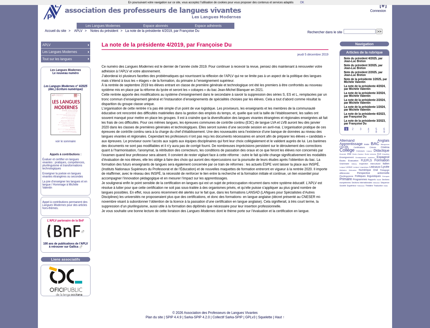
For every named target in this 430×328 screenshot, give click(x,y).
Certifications (359, 147)
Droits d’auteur (358, 154)
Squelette (265, 317)
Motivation (352, 170)
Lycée (385, 166)
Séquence (384, 183)
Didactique (381, 150)
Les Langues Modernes (103, 26)
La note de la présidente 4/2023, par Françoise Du (365, 115)
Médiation (343, 170)
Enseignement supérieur (365, 157)
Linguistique (364, 167)
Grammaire (344, 164)
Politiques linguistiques (368, 176)
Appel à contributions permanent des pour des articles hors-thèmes (64, 205)
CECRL (344, 147)
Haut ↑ (279, 317)
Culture (369, 151)
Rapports (372, 179)
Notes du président (104, 31)
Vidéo (386, 186)
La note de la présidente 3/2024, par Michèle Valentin (365, 94)
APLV (78, 31)
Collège (347, 150)
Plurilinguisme (346, 176)
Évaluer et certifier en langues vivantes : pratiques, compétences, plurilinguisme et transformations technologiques (63, 164)
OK (302, 2)
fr (383, 5)
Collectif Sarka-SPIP (228, 317)
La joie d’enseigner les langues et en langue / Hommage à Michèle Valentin (64, 184)
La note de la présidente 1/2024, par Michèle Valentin (365, 108)
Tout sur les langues (57, 59)
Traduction (378, 186)
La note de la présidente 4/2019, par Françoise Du (162, 31)
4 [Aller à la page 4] (368, 129)
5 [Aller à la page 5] (376, 129)
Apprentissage (351, 144)
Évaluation (353, 160)
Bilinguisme (385, 144)
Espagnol (383, 157)
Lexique (356, 167)
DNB (349, 154)
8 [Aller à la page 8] (376, 131)
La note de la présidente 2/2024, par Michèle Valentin (365, 101)
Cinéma (385, 147)
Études (343, 161)
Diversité (343, 154)
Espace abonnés (155, 26)
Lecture (349, 167)
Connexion (378, 11)
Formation (381, 160)
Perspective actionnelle (373, 173)
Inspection (363, 164)
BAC (375, 143)
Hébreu (354, 164)
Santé (379, 179)
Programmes (360, 179)
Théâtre (369, 185)
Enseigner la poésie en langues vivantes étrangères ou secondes (62, 175)
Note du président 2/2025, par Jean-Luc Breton (363, 74)
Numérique (365, 170)
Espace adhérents (208, 26)
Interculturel (375, 164)
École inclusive (370, 154)
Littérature (375, 167)
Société (343, 186)
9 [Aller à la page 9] (384, 131)
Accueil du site (55, 31)
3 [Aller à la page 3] (360, 129)
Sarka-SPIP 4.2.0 (197, 317)
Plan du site (154, 317)
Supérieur (351, 185)
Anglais (383, 140)
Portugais (385, 176)
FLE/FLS (366, 160)
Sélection (376, 183)
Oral (375, 170)
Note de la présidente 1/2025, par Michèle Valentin (365, 80)
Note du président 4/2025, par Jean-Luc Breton (363, 60)
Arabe (366, 144)
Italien (386, 163)
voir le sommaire (65, 141)
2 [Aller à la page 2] (353, 129)
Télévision (361, 186)
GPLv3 (250, 317)
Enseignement (347, 157)
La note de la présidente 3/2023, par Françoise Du (365, 122)
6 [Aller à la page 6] (384, 129)
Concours (360, 151)
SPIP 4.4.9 (174, 317)
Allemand (347, 140)
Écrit (379, 154)
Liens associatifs (65, 259)
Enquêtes (385, 154)
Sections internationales (362, 183)
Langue (342, 167)
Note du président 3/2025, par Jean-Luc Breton (363, 67)
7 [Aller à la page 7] (368, 131)
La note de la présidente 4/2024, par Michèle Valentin (365, 87)
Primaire (346, 179)
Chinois (373, 147)
